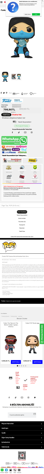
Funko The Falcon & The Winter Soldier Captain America (10, 324)
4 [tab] (23, 366)
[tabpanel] (11, 343)
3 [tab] (21, 366)
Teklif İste (6, 115)
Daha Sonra (28, 14)
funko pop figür (14, 316)
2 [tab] (19, 366)
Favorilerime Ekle (33, 94)
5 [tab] (25, 366)
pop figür (20, 316)
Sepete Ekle (16, 362)
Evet (36, 14)
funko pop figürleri (5, 316)
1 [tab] (17, 366)
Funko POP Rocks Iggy (32, 323)
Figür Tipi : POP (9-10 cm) (10, 206)
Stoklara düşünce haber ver (13, 118)
